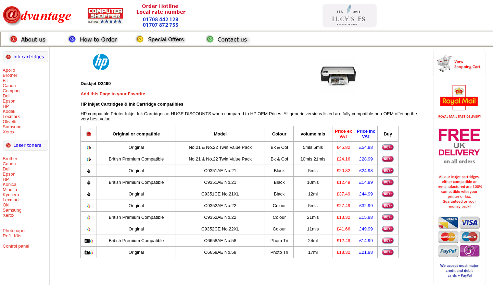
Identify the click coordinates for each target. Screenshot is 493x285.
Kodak (9, 111)
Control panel (16, 246)
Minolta (10, 189)
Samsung (12, 126)
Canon (9, 85)
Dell (6, 95)
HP (6, 106)
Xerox (8, 131)
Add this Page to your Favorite (112, 93)
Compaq (11, 90)
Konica (9, 184)
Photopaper (14, 230)
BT (6, 80)
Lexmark (11, 116)
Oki (6, 204)
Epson (9, 101)
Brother (10, 75)
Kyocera (11, 194)
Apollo (9, 70)
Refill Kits (12, 235)
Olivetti (9, 121)
